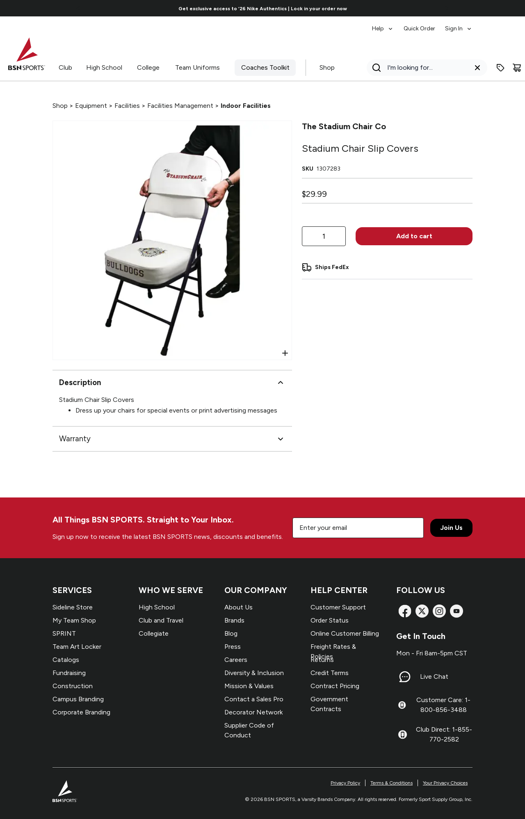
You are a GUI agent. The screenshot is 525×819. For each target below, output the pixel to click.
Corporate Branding (81, 712)
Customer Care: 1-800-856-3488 (443, 705)
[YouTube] (456, 611)
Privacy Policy (345, 783)
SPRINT (64, 633)
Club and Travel (161, 620)
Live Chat (434, 676)
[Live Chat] (404, 676)
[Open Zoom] (285, 353)
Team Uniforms (197, 67)
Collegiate (154, 633)
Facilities (127, 106)
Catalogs (65, 660)
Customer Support (338, 607)
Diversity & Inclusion (254, 673)
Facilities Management (180, 106)
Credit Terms (329, 673)
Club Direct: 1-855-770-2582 (444, 734)
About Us (238, 607)
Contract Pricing (334, 686)
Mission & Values (249, 686)
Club (65, 67)
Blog (230, 633)
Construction (72, 686)
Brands (234, 620)
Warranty (172, 439)
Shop (327, 67)
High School (104, 67)
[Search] (424, 67)
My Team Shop (74, 620)
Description (172, 383)
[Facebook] (404, 611)
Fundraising (69, 673)
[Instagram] (439, 611)
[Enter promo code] (500, 67)
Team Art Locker (76, 646)
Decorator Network (253, 712)
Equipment (91, 106)
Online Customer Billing (344, 633)
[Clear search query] (477, 67)
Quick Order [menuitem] (419, 28)
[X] (422, 611)
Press (232, 646)
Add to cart (414, 236)
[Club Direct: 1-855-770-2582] (402, 734)
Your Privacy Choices (445, 783)
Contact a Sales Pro (253, 699)
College (148, 67)
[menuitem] (383, 24)
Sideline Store (72, 607)
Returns (322, 660)
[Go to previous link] (78, 8)
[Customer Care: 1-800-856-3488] (402, 705)
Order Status (329, 620)
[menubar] (422, 24)
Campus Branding (78, 699)
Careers (235, 660)
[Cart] (517, 67)
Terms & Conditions (391, 783)
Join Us (451, 528)
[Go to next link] (447, 8)
